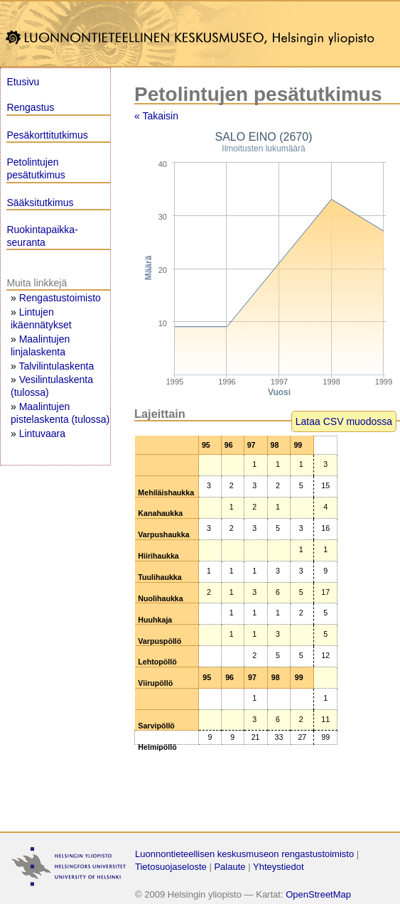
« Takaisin (156, 116)
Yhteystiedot (278, 866)
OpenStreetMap (318, 894)
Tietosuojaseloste (171, 866)
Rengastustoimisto (60, 297)
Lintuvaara (42, 433)
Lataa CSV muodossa (344, 421)
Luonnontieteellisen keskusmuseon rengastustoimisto (244, 854)
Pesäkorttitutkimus (46, 135)
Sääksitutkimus (39, 202)
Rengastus (30, 107)
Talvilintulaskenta (56, 366)
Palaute (229, 866)
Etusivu (22, 81)
